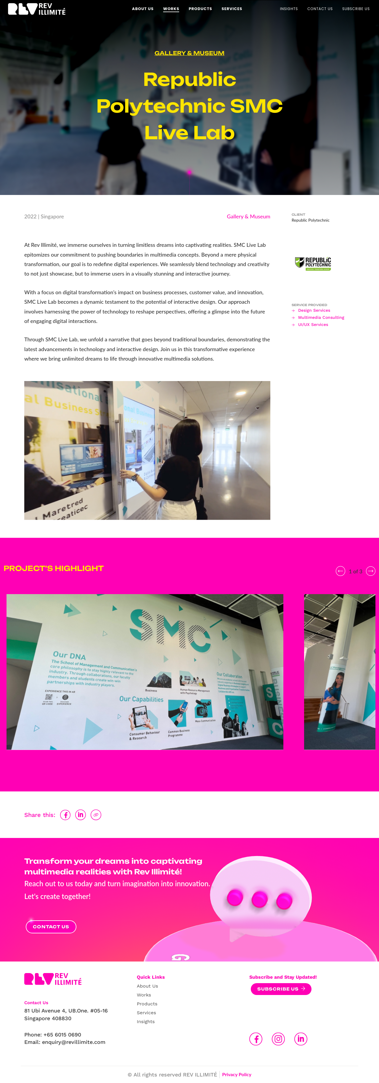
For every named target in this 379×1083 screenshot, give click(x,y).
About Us (147, 986)
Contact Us (51, 926)
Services (146, 1012)
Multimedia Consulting (321, 317)
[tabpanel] (145, 679)
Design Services (314, 310)
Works (144, 995)
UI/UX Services (313, 324)
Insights (146, 1021)
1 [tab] (181, 769)
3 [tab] (198, 769)
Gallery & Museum (189, 53)
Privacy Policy (236, 1074)
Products (147, 1004)
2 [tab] (189, 769)
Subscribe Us (278, 988)
